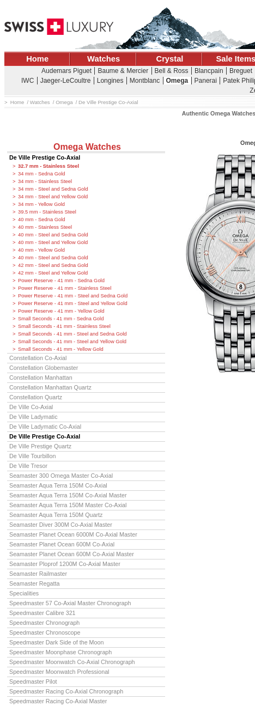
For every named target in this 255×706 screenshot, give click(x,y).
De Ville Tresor (28, 465)
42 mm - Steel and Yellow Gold (53, 273)
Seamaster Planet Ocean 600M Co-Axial (61, 544)
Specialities (24, 593)
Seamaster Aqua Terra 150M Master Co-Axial (67, 505)
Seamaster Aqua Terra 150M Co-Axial (58, 485)
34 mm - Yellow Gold (41, 204)
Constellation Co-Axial (37, 358)
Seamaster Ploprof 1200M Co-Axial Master (64, 564)
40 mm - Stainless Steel (45, 227)
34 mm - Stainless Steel (45, 181)
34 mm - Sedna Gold (41, 173)
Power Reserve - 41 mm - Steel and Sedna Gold (72, 296)
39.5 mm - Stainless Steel (47, 212)
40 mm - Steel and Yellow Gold (53, 242)
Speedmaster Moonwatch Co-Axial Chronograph (72, 662)
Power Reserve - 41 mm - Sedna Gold (61, 280)
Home (37, 58)
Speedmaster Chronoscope (45, 632)
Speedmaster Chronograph (44, 622)
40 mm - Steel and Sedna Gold (53, 235)
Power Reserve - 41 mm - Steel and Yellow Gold (72, 303)
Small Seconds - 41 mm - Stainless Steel (64, 326)
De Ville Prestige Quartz (40, 446)
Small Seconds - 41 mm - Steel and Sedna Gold (72, 334)
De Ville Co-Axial (31, 407)
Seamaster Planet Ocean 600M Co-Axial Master (71, 554)
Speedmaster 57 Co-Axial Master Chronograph (70, 603)
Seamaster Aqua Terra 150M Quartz (55, 515)
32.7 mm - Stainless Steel (48, 166)
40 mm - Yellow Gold (41, 250)
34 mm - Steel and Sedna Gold (53, 189)
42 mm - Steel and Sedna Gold (53, 265)
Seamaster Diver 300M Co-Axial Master (60, 524)
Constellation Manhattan (40, 377)
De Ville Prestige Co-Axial (44, 157)
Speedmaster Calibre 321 (42, 613)
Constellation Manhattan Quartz (50, 387)
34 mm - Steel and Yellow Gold (53, 196)
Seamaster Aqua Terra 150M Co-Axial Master (67, 495)
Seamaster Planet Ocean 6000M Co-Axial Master (73, 534)
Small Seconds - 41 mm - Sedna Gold (61, 318)
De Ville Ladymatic (33, 416)
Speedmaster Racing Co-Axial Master (58, 701)
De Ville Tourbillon (32, 456)
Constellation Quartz (35, 397)
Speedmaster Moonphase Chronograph (60, 652)
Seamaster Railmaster (38, 573)
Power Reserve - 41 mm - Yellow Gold (61, 311)
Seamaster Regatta (34, 583)
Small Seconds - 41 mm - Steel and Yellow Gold (72, 341)
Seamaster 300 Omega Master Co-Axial (61, 475)
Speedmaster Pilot (33, 681)
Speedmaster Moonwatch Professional (59, 671)
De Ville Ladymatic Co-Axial (45, 426)
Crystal (170, 58)
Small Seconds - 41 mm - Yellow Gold (61, 349)
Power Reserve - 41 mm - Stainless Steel (64, 288)
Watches (103, 58)
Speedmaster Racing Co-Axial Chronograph (66, 691)
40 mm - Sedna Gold (41, 219)
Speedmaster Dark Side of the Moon (56, 642)
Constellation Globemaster (43, 367)
